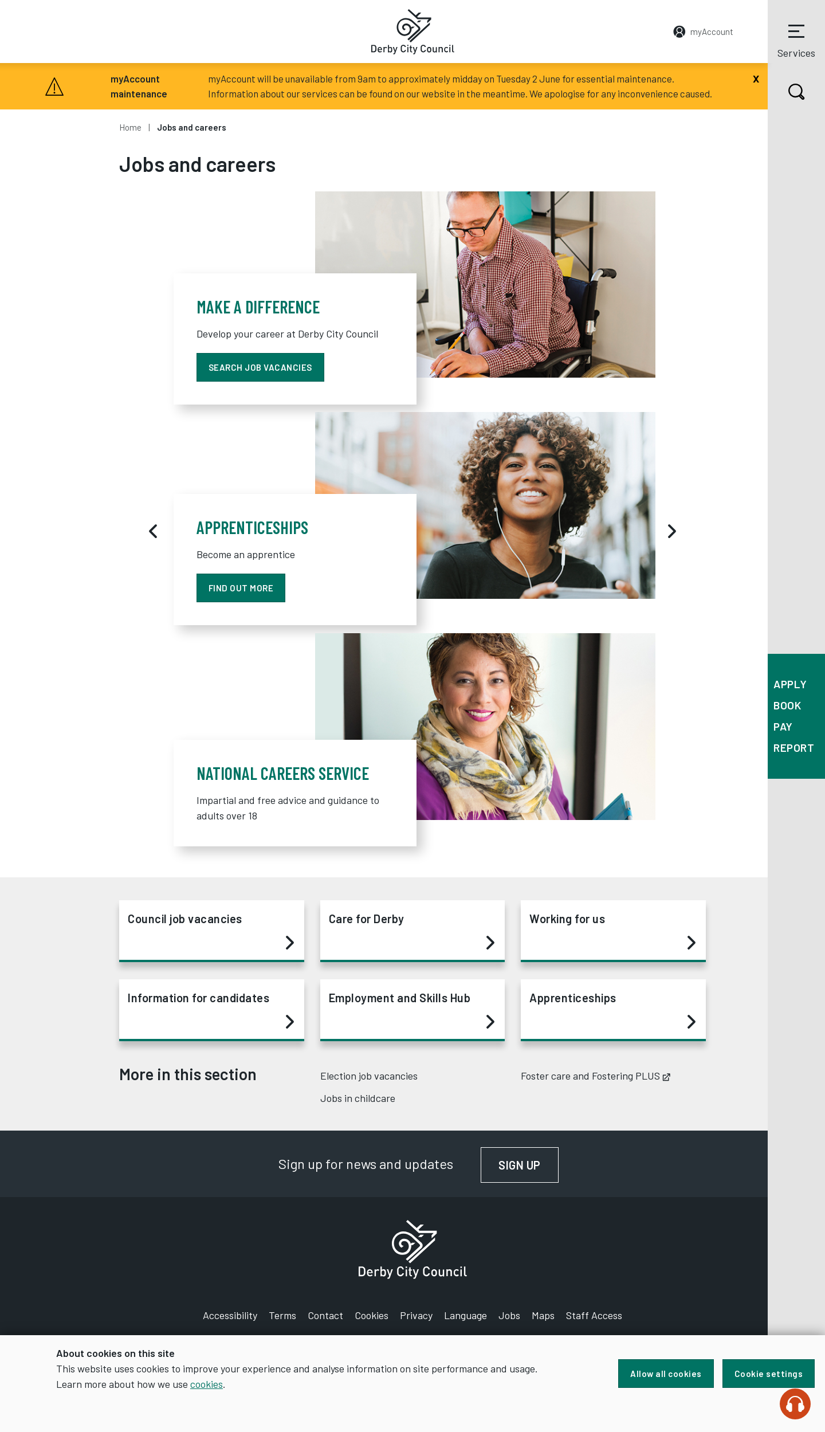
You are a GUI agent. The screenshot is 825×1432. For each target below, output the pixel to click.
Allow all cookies (666, 1373)
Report (793, 747)
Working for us (612, 931)
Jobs (509, 1315)
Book (787, 705)
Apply (790, 683)
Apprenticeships (612, 1010)
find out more (241, 588)
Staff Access (594, 1315)
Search (786, 91)
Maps (543, 1315)
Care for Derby (412, 931)
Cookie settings (768, 1373)
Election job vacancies (369, 1075)
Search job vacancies (260, 367)
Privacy (416, 1315)
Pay (783, 726)
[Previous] (153, 531)
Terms (282, 1315)
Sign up (528, 1165)
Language (465, 1315)
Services (796, 39)
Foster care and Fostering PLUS (595, 1075)
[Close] (756, 77)
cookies (206, 1384)
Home (130, 127)
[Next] (672, 531)
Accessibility (230, 1315)
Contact (325, 1315)
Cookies (371, 1315)
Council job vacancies (211, 931)
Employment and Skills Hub (412, 1010)
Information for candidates (211, 1010)
